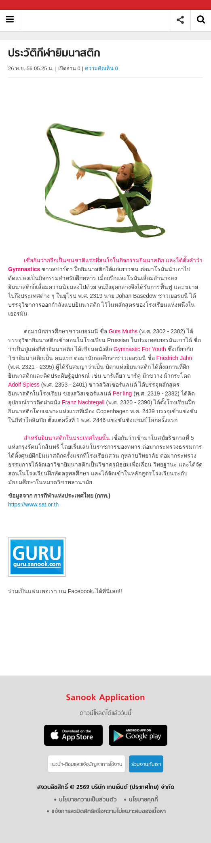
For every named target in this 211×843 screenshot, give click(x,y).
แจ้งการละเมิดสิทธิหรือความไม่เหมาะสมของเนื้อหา (109, 811)
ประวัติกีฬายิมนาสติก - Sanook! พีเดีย (98, 20)
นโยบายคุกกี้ (143, 800)
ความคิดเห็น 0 (101, 68)
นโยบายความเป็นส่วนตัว (88, 800)
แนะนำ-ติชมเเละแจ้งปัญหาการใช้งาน (86, 764)
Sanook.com (24, 5)
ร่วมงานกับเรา (146, 764)
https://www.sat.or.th (33, 504)
